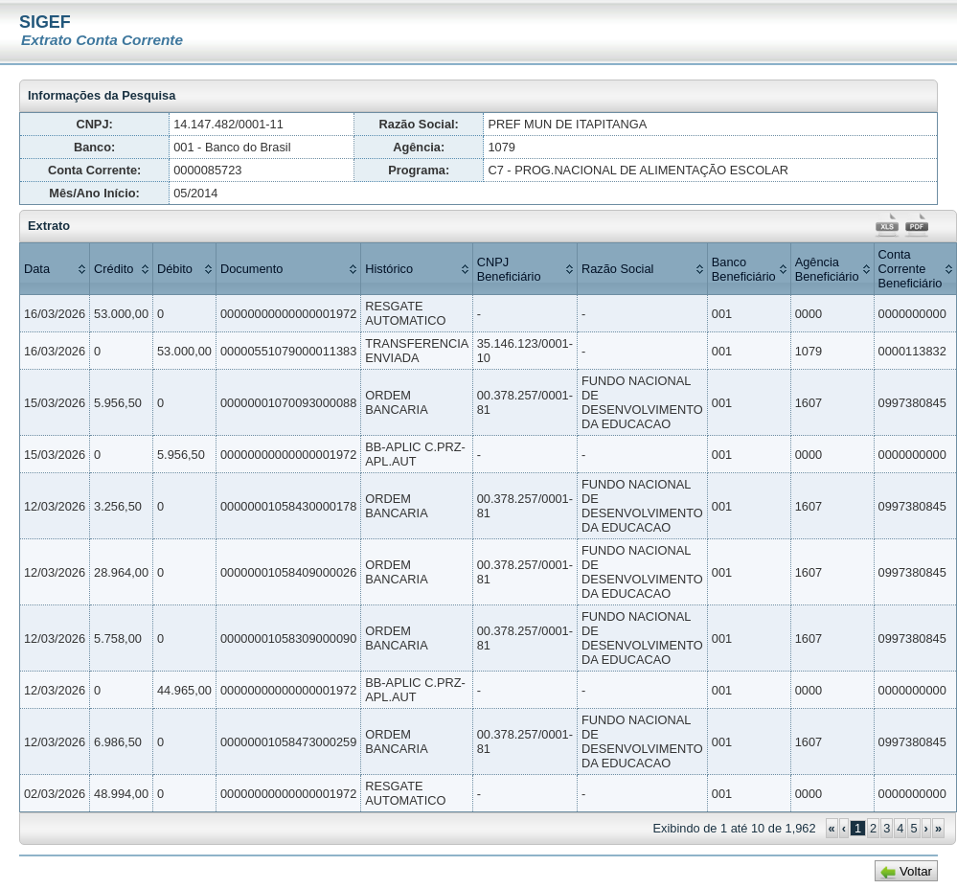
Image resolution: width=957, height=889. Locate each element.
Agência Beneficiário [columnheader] (827, 269)
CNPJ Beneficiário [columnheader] (509, 269)
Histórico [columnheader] (389, 269)
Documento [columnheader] (251, 269)
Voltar (916, 871)
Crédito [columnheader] (113, 269)
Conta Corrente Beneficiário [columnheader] (910, 268)
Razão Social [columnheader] (617, 269)
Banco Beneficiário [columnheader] (744, 269)
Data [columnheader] (37, 269)
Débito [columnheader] (175, 269)
